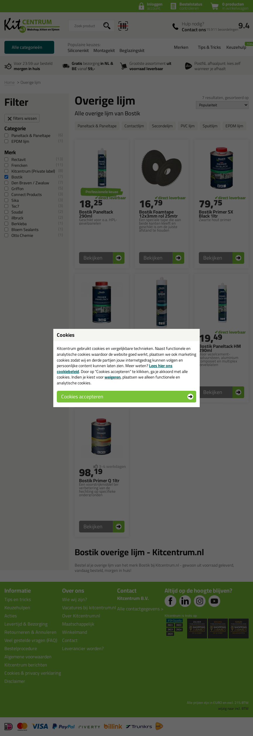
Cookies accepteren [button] (82, 396)
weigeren (113, 377)
